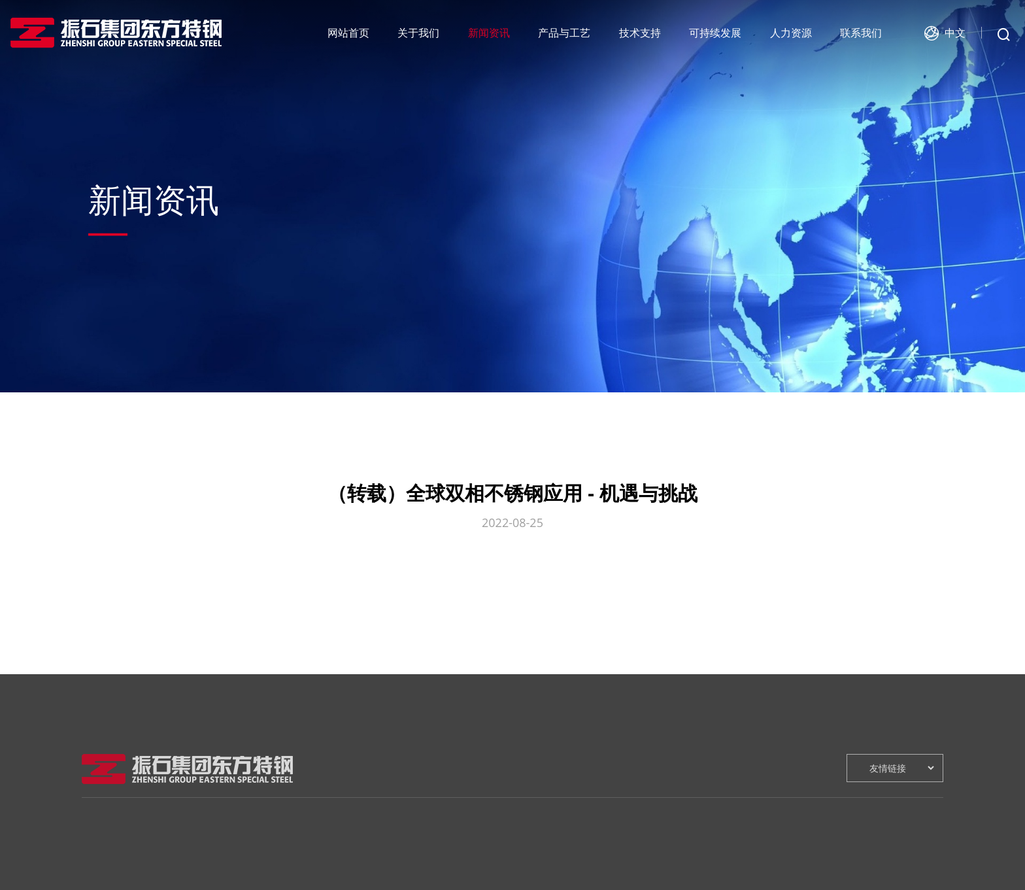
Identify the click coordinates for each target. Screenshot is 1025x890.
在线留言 (772, 860)
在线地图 (772, 880)
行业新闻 (212, 880)
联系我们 (861, 33)
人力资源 (791, 33)
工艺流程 (324, 860)
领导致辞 (100, 880)
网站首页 (348, 33)
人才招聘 (661, 880)
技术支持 (640, 33)
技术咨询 (436, 880)
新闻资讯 (489, 33)
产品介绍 (324, 880)
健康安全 (548, 880)
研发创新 (436, 860)
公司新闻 (212, 860)
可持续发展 (715, 33)
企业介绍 (100, 860)
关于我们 (418, 33)
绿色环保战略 (557, 860)
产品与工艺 (564, 33)
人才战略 (661, 860)
